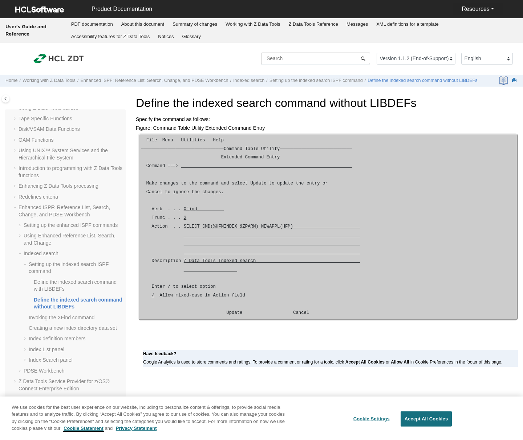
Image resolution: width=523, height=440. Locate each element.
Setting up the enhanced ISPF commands (71, 225)
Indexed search (248, 80)
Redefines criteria (38, 197)
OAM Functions (36, 140)
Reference (313, 24)
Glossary (191, 36)
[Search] (363, 58)
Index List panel (46, 349)
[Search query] (315, 58)
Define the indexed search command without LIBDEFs (422, 80)
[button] (16, 119)
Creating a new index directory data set (73, 328)
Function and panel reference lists (57, 399)
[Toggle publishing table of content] (5, 99)
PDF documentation (92, 24)
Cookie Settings (371, 422)
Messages (357, 24)
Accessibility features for (110, 36)
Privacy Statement (136, 432)
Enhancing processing (58, 186)
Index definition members (57, 338)
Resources (475, 9)
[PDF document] (504, 80)
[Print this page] (515, 80)
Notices (166, 36)
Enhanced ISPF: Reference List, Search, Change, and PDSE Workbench (154, 80)
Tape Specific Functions (45, 118)
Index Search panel (51, 360)
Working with (253, 24)
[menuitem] (92, 24)
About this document (143, 24)
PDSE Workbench (44, 371)
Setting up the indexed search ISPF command (316, 80)
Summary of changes (195, 24)
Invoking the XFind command (61, 317)
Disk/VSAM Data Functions (49, 129)
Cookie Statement (84, 432)
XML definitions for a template (407, 24)
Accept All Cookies (426, 422)
